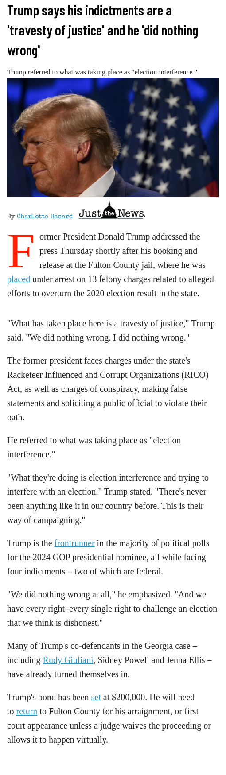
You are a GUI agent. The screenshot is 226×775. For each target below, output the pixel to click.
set (96, 697)
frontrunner (75, 543)
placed (18, 279)
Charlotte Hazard (45, 217)
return (27, 711)
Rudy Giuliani (68, 660)
